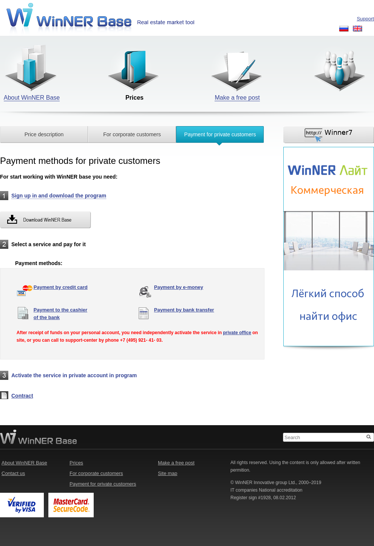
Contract (22, 396)
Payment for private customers (220, 134)
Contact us (13, 473)
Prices (76, 463)
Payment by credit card (61, 287)
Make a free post (176, 463)
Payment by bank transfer (184, 310)
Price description (44, 134)
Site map (167, 473)
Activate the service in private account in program (74, 375)
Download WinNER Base (45, 219)
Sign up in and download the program (58, 196)
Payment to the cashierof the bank (60, 313)
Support (365, 19)
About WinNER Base (24, 463)
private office (237, 332)
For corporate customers (132, 134)
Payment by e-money (178, 287)
